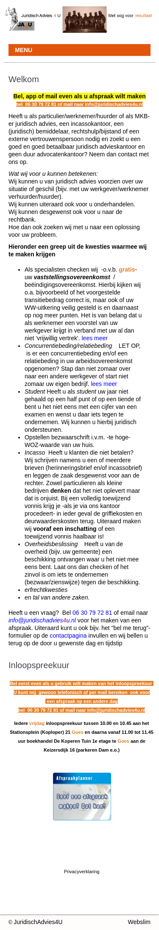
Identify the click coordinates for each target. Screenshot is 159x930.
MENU (23, 50)
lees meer (94, 338)
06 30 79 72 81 (92, 612)
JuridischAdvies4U (38, 922)
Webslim (139, 922)
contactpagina (68, 635)
